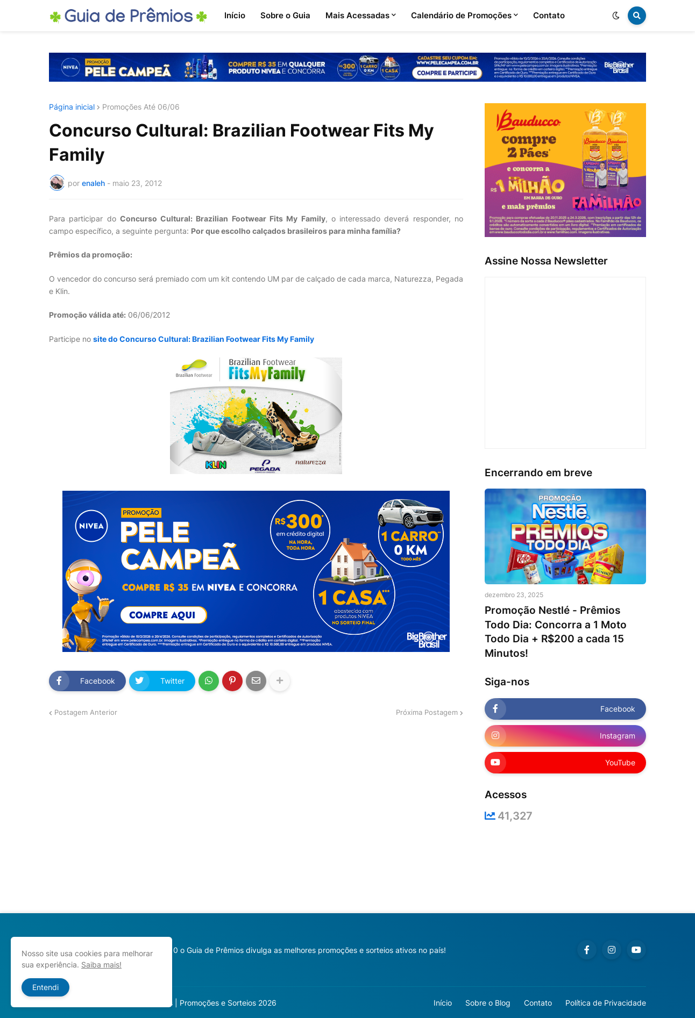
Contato (538, 1002)
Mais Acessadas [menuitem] (357, 15)
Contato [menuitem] (549, 15)
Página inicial (72, 107)
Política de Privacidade (605, 1002)
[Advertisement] (347, 867)
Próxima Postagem (427, 712)
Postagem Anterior (85, 712)
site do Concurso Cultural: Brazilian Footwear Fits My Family (203, 338)
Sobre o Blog (487, 1002)
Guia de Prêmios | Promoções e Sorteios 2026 (196, 1002)
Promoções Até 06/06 (141, 107)
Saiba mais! (101, 964)
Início (443, 1002)
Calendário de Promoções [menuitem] (461, 15)
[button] (616, 15)
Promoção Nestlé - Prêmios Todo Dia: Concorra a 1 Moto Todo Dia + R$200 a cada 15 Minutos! (556, 631)
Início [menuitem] (234, 15)
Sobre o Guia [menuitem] (285, 15)
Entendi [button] (45, 987)
